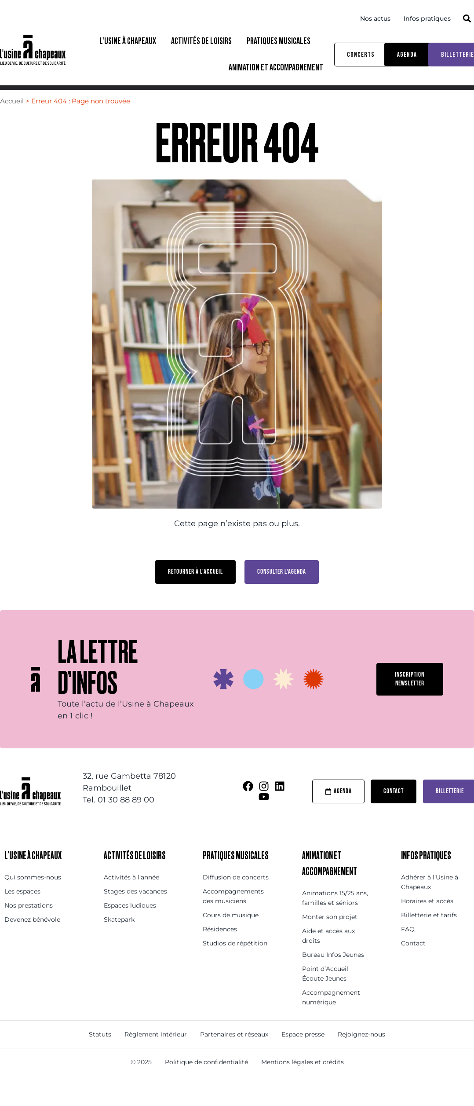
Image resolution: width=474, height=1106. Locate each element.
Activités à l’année (131, 893)
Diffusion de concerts (236, 893)
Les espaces (22, 908)
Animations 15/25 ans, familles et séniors (335, 914)
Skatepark (119, 936)
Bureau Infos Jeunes (333, 971)
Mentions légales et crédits (302, 1078)
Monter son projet (329, 933)
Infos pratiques (427, 18)
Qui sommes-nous (32, 893)
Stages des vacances (135, 908)
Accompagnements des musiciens (233, 912)
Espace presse (303, 1051)
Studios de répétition (235, 959)
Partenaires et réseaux (234, 1051)
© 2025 (141, 1078)
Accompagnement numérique (331, 1013)
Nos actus (375, 18)
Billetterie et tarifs (429, 931)
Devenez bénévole (32, 936)
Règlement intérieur (155, 1051)
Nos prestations (28, 922)
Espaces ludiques (130, 922)
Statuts (100, 1051)
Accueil (12, 117)
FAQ (408, 945)
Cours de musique (231, 931)
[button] (466, 18)
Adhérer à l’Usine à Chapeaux (429, 898)
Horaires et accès (427, 917)
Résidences (220, 945)
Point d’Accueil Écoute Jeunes (325, 990)
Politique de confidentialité (206, 1078)
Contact (413, 959)
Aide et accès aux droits (328, 952)
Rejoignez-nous (361, 1051)
